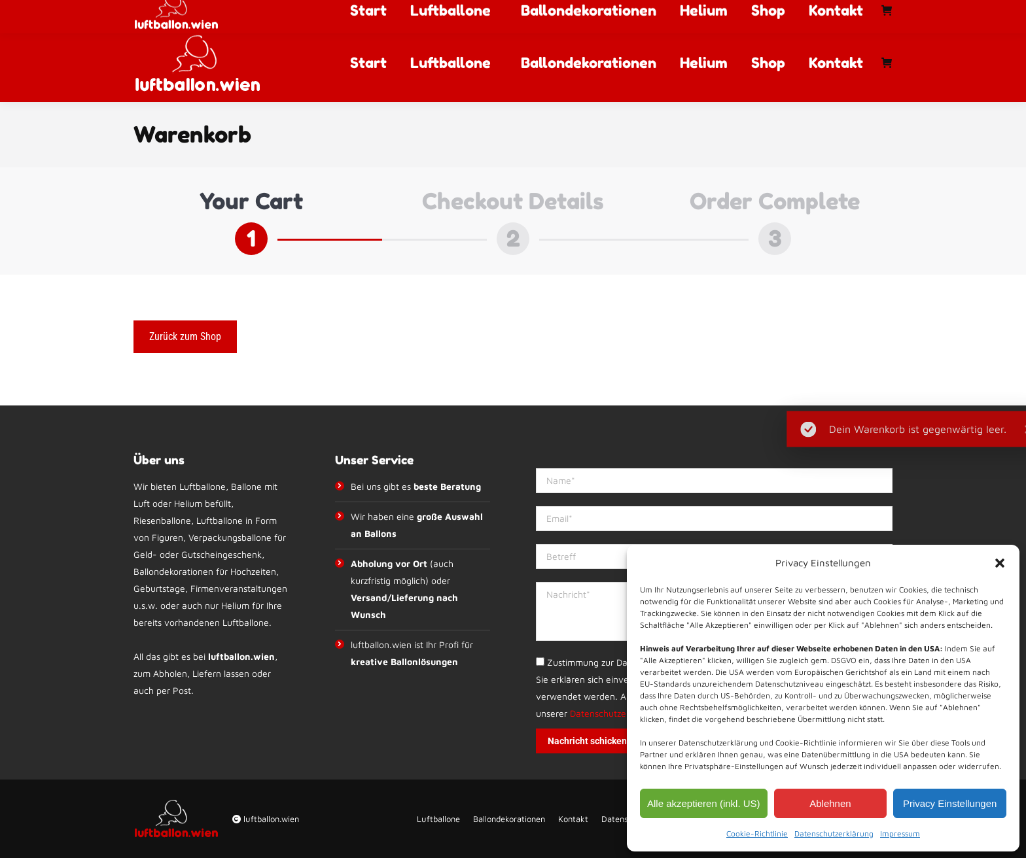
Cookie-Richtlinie (757, 833)
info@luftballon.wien (501, 12)
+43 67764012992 (390, 12)
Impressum (900, 833)
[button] (999, 563)
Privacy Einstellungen (950, 803)
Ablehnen (830, 803)
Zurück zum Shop (185, 336)
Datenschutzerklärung (834, 833)
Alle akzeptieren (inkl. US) (703, 803)
